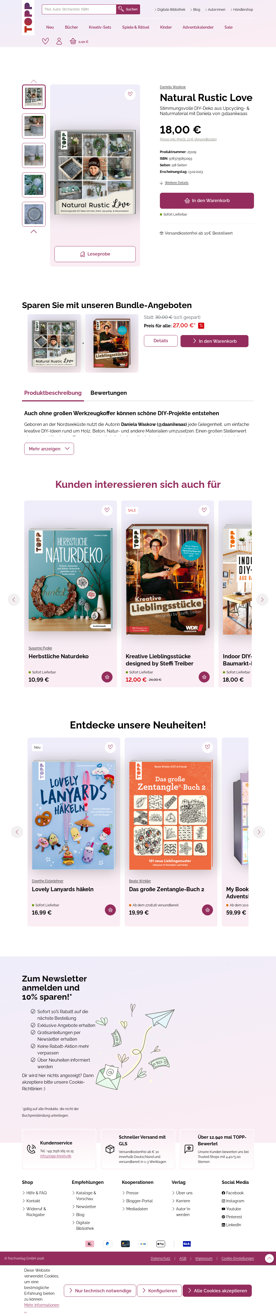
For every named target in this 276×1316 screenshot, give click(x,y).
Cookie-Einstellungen (238, 1258)
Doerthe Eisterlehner (47, 881)
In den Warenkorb (207, 200)
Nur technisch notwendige (103, 1290)
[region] (81, 176)
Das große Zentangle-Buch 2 (166, 889)
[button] (49, 449)
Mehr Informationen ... (41, 1308)
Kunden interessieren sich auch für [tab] (138, 484)
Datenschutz (160, 1258)
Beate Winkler (140, 881)
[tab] (53, 394)
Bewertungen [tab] (109, 393)
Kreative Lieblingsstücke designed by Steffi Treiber (159, 660)
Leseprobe (95, 254)
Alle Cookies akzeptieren (220, 1290)
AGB (182, 1258)
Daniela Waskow (173, 87)
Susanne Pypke (40, 648)
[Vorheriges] (34, 80)
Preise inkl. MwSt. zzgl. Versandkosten (188, 139)
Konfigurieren (162, 1290)
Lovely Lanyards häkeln (63, 889)
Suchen (128, 9)
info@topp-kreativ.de (55, 1156)
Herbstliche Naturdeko (59, 656)
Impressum (203, 1258)
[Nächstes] (34, 232)
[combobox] (79, 9)
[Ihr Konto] (59, 42)
